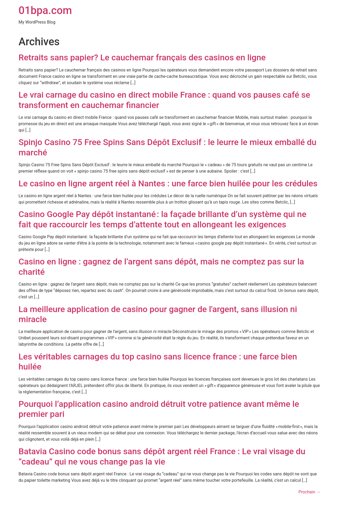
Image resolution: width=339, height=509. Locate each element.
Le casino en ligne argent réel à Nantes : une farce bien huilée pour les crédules (168, 183)
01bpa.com (45, 10)
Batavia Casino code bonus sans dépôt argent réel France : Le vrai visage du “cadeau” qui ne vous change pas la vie (162, 456)
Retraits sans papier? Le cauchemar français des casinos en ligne (142, 57)
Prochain (309, 491)
